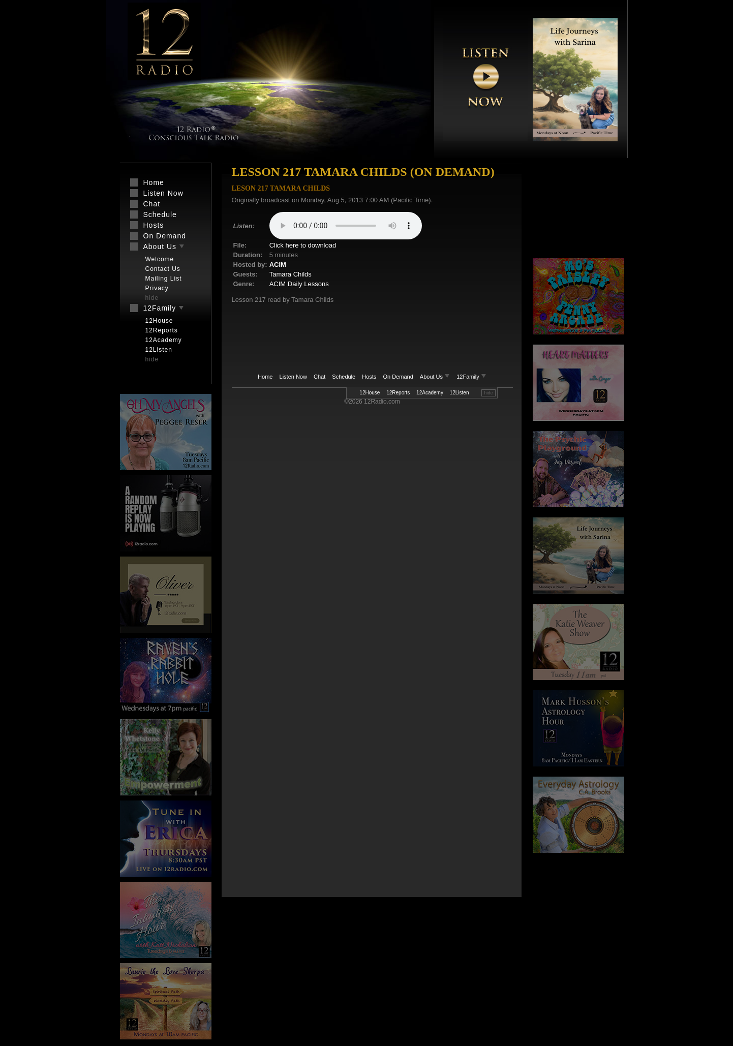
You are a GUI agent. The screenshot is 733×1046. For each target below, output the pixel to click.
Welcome (159, 259)
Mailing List (163, 278)
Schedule (343, 377)
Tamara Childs (290, 274)
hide (488, 392)
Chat (319, 377)
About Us (435, 377)
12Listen (459, 392)
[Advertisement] (578, 211)
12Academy (429, 392)
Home (265, 377)
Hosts (369, 377)
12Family (471, 377)
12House (369, 392)
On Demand (398, 377)
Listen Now (293, 377)
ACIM (277, 264)
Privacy (157, 288)
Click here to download (303, 245)
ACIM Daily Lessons (299, 284)
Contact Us (162, 268)
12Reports (398, 392)
